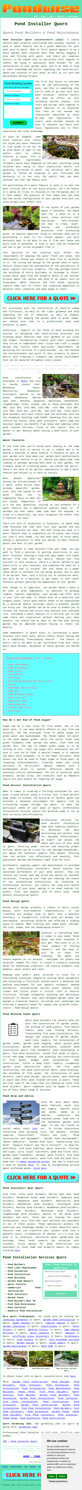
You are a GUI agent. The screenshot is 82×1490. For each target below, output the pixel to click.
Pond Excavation (57, 1385)
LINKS (43, 17)
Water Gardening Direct (35, 1162)
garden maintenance (15, 1346)
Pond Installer (30, 1385)
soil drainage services (64, 1339)
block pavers (57, 1343)
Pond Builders (62, 1408)
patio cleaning (39, 1333)
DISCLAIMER (73, 17)
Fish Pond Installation (20, 1401)
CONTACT (61, 17)
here (30, 1165)
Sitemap (5, 1467)
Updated (33, 1467)
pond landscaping (64, 1050)
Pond (5, 378)
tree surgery (25, 1339)
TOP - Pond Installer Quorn (20, 1441)
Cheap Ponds (26, 1392)
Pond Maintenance (60, 1388)
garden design (25, 1343)
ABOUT (51, 17)
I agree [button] (51, 1476)
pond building (64, 330)
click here (39, 1168)
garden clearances (14, 1326)
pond (37, 88)
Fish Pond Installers (39, 1415)
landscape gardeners (15, 1320)
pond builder (57, 63)
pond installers (47, 421)
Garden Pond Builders (55, 1395)
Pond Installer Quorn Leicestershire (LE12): (34, 40)
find (12, 1194)
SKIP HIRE (47, 1346)
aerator (21, 856)
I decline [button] (62, 1476)
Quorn (24, 381)
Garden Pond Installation (37, 1398)
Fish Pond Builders (54, 1392)
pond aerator (22, 794)
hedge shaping (21, 1323)
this (35, 1128)
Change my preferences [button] (58, 1481)
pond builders (11, 414)
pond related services (43, 1080)
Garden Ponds (60, 1411)
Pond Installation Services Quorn (34, 1257)
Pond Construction (55, 1401)
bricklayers (72, 1336)
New (26, 1467)
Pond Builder (60, 1382)
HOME (35, 17)
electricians (49, 1326)
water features (45, 108)
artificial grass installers (31, 1336)
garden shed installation (59, 1320)
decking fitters (38, 1330)
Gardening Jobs (28, 1427)
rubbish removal (55, 1323)
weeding (70, 1333)
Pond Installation (33, 1388)
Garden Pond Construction (30, 1382)
